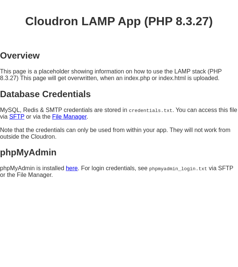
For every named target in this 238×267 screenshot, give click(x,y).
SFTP (17, 116)
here (72, 168)
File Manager (69, 116)
